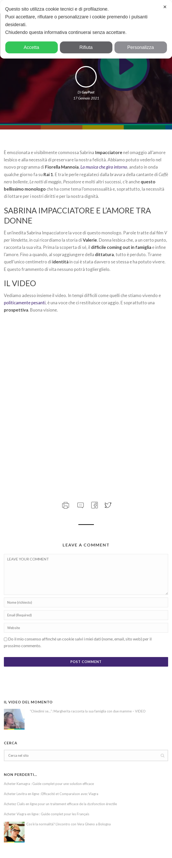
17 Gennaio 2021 (86, 98)
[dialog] (86, 29)
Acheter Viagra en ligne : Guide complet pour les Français (46, 814)
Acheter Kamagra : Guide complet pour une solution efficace (49, 784)
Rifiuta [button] (86, 47)
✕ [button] (165, 7)
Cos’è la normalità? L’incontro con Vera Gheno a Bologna (68, 824)
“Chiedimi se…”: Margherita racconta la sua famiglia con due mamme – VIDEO (88, 711)
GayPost (88, 92)
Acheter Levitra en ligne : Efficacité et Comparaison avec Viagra (51, 794)
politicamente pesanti (25, 302)
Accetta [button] (31, 47)
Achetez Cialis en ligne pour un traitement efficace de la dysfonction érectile (60, 804)
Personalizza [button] (140, 47)
